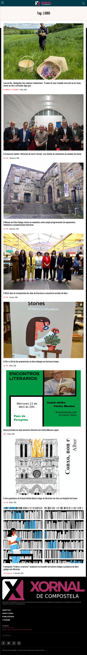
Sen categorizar (7, 573)
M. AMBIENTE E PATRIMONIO (11, 90)
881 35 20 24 (9, 628)
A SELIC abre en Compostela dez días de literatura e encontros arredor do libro (35, 293)
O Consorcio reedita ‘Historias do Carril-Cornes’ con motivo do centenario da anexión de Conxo (42, 154)
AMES (4, 434)
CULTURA (5, 158)
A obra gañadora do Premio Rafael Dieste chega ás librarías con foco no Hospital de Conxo (40, 498)
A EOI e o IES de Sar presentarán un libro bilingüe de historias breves (31, 361)
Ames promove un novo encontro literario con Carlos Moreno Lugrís (31, 430)
